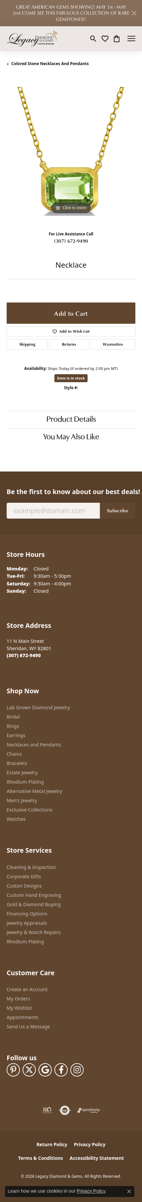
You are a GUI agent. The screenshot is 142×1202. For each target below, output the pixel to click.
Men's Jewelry (22, 800)
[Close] (134, 13)
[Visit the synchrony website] (89, 1110)
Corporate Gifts (24, 876)
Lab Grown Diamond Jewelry (38, 707)
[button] (93, 38)
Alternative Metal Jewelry (34, 791)
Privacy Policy (90, 1144)
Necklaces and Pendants (34, 744)
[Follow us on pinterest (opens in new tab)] (13, 1069)
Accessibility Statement (97, 1158)
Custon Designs (24, 886)
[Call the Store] (24, 655)
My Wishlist (19, 1008)
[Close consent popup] (129, 1191)
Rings (13, 726)
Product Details (71, 420)
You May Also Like (71, 437)
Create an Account (27, 989)
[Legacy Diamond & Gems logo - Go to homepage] (32, 38)
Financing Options (27, 913)
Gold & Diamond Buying (34, 904)
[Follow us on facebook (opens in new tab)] (61, 1069)
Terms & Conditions (40, 1158)
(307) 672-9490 (71, 240)
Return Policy (51, 1144)
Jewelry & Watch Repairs (34, 932)
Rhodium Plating (25, 782)
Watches (16, 819)
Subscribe (117, 510)
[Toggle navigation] (131, 38)
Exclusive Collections (29, 810)
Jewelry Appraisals (27, 923)
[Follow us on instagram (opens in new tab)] (77, 1069)
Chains (14, 754)
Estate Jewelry (22, 772)
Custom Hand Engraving (34, 895)
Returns (69, 344)
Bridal (13, 717)
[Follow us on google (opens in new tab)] (45, 1069)
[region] (71, 151)
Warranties (113, 344)
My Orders (18, 998)
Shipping (27, 344)
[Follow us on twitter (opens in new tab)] (29, 1069)
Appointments (22, 1017)
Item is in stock (71, 378)
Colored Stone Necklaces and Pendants (50, 63)
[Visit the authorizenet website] (65, 1110)
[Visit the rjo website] (47, 1110)
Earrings (16, 735)
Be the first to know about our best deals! (71, 491)
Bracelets (17, 763)
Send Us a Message (28, 1026)
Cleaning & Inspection (31, 867)
